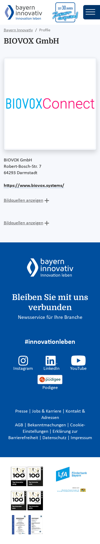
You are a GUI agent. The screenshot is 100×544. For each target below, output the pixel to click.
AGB (19, 425)
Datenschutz (54, 437)
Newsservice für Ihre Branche (50, 317)
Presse (22, 411)
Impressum (81, 437)
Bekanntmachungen (47, 425)
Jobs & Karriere (47, 411)
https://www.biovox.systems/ (34, 185)
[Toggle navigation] (91, 12)
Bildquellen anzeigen (23, 200)
